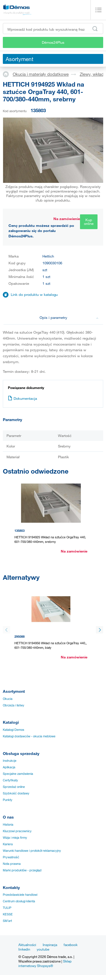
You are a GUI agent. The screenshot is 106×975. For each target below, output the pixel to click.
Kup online (89, 221)
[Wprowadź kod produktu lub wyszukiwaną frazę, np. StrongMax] (53, 28)
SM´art (7, 921)
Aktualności (27, 944)
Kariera (8, 844)
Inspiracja (50, 944)
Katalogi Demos (13, 730)
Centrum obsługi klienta (19, 901)
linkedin (24, 949)
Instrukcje (9, 761)
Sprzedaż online (14, 787)
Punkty (7, 800)
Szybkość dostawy (16, 793)
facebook (70, 944)
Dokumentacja (22, 398)
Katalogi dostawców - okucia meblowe (29, 736)
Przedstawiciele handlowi (20, 895)
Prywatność (11, 857)
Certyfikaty (10, 780)
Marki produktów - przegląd (22, 870)
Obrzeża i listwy (13, 705)
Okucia (7, 699)
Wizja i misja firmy (15, 838)
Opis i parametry (69, 317)
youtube (43, 949)
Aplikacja (9, 767)
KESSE (8, 914)
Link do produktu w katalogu (34, 294)
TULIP (7, 908)
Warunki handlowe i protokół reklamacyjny (32, 851)
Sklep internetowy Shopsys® (45, 963)
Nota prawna (12, 864)
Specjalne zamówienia (18, 774)
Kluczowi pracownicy (17, 831)
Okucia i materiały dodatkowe (41, 74)
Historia (8, 825)
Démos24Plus (53, 42)
